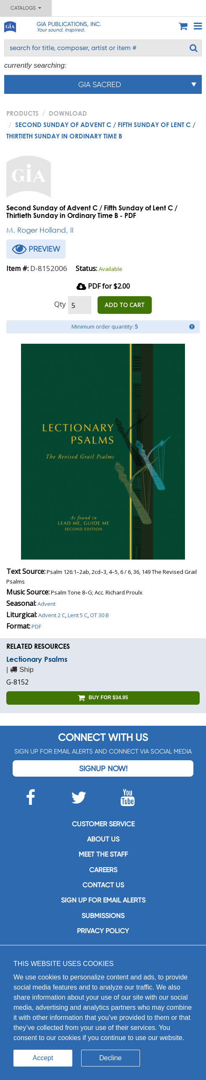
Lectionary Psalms (36, 659)
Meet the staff (103, 854)
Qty (60, 304)
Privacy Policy (103, 931)
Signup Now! (103, 768)
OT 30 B (99, 615)
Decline (110, 1057)
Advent (46, 604)
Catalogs (26, 8)
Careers (103, 870)
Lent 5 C (77, 615)
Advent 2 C (51, 615)
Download (68, 113)
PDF (36, 626)
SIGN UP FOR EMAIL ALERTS (103, 900)
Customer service (103, 824)
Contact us (103, 885)
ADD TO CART (125, 305)
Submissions (103, 916)
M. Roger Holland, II (40, 230)
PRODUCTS (22, 113)
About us (103, 839)
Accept (43, 1057)
